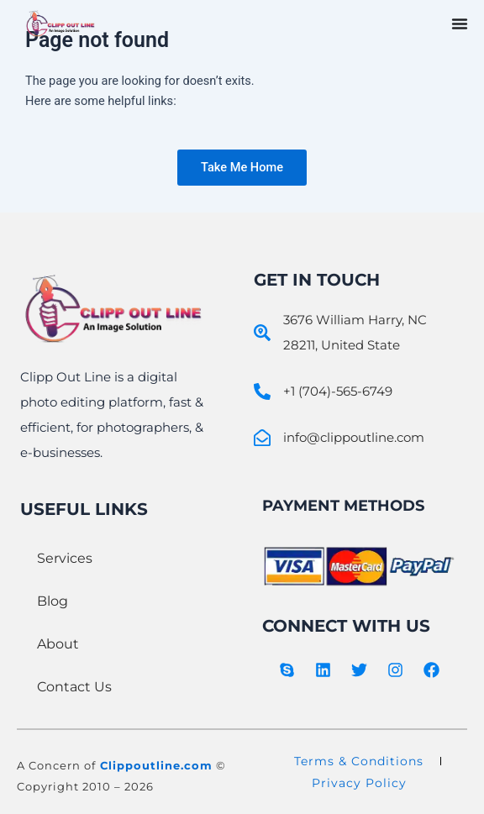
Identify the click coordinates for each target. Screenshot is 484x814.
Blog (52, 601)
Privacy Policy (359, 782)
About (58, 644)
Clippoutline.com (156, 765)
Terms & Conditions (359, 761)
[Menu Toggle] (459, 23)
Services (64, 558)
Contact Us (74, 687)
